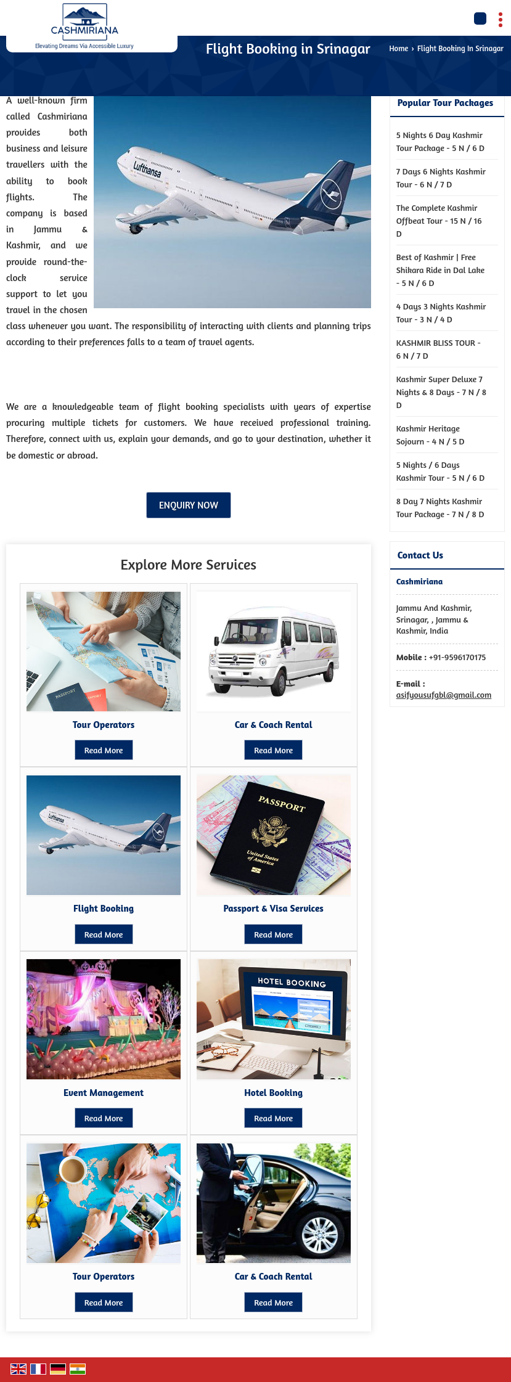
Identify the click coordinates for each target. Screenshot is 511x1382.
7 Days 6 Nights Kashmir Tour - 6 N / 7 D (441, 177)
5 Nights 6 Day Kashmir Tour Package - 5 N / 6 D (440, 141)
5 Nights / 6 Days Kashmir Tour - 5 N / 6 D (440, 471)
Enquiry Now (188, 505)
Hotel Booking (273, 1092)
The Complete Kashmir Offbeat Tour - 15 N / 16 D (439, 220)
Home (398, 48)
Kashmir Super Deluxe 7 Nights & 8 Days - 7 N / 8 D (441, 392)
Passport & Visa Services (274, 908)
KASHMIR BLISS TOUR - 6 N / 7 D (438, 349)
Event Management (103, 1092)
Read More (103, 750)
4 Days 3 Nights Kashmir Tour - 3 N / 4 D (441, 312)
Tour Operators (103, 724)
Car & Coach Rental (274, 724)
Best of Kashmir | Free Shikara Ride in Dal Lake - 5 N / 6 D (440, 269)
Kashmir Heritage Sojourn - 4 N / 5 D (430, 434)
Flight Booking (103, 908)
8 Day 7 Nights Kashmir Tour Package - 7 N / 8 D (440, 507)
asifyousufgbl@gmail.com (444, 694)
